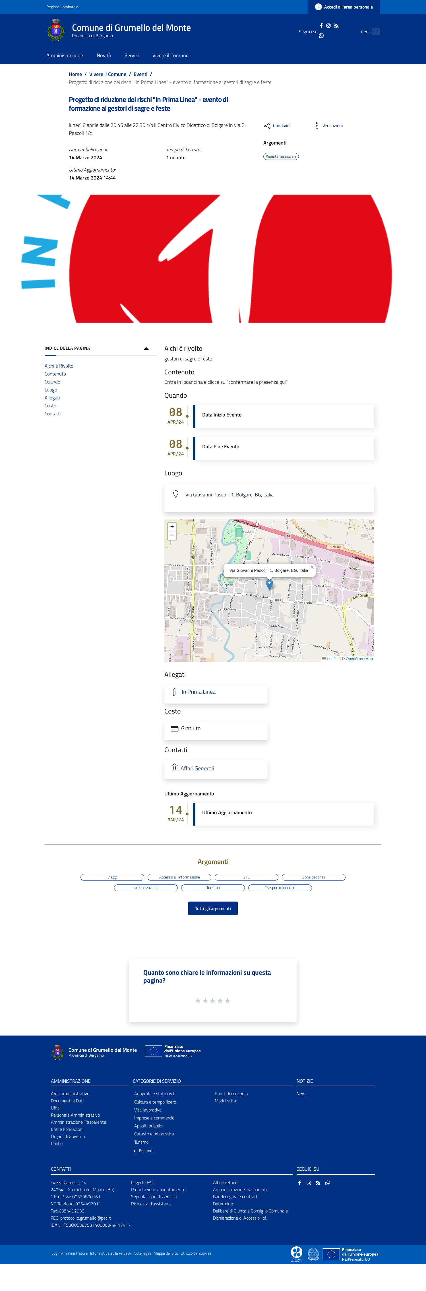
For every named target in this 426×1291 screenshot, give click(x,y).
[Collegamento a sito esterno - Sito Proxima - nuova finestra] (296, 1254)
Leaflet (330, 659)
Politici (57, 1143)
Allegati (52, 397)
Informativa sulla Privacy (110, 1253)
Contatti (53, 413)
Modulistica (225, 1100)
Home (75, 74)
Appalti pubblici (148, 1125)
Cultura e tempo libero (155, 1101)
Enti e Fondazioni (67, 1129)
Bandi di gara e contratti (236, 1196)
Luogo (51, 389)
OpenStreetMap (359, 659)
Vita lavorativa (148, 1109)
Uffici (55, 1107)
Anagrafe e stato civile (155, 1093)
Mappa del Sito (166, 1253)
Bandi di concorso (231, 1093)
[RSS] (326, 25)
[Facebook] (311, 25)
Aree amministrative (70, 1093)
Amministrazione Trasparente (78, 1122)
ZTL (246, 877)
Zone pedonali (313, 877)
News (302, 1093)
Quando (52, 381)
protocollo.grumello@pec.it (85, 1217)
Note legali (142, 1253)
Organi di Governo (68, 1136)
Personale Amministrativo (75, 1114)
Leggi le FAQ (143, 1182)
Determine (223, 1203)
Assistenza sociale (281, 156)
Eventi (140, 74)
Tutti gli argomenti (213, 908)
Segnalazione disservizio (154, 1196)
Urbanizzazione (146, 887)
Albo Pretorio (225, 1182)
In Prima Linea (199, 691)
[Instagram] (318, 25)
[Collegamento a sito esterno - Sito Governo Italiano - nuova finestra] (314, 1254)
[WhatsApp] (311, 35)
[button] (269, 585)
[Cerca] (373, 31)
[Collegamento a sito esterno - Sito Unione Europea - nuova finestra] (172, 1052)
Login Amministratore (69, 1253)
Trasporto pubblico (280, 887)
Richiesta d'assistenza (152, 1203)
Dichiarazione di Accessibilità (239, 1217)
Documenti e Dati (67, 1100)
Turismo (213, 887)
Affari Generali (197, 768)
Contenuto (55, 373)
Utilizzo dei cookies (196, 1253)
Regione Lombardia (62, 7)
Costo (50, 405)
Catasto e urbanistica (154, 1133)
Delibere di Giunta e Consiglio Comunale (250, 1210)
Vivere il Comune (107, 74)
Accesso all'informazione (179, 877)
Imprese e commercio (154, 1117)
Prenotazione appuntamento (158, 1189)
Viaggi (112, 877)
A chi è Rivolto (59, 365)
